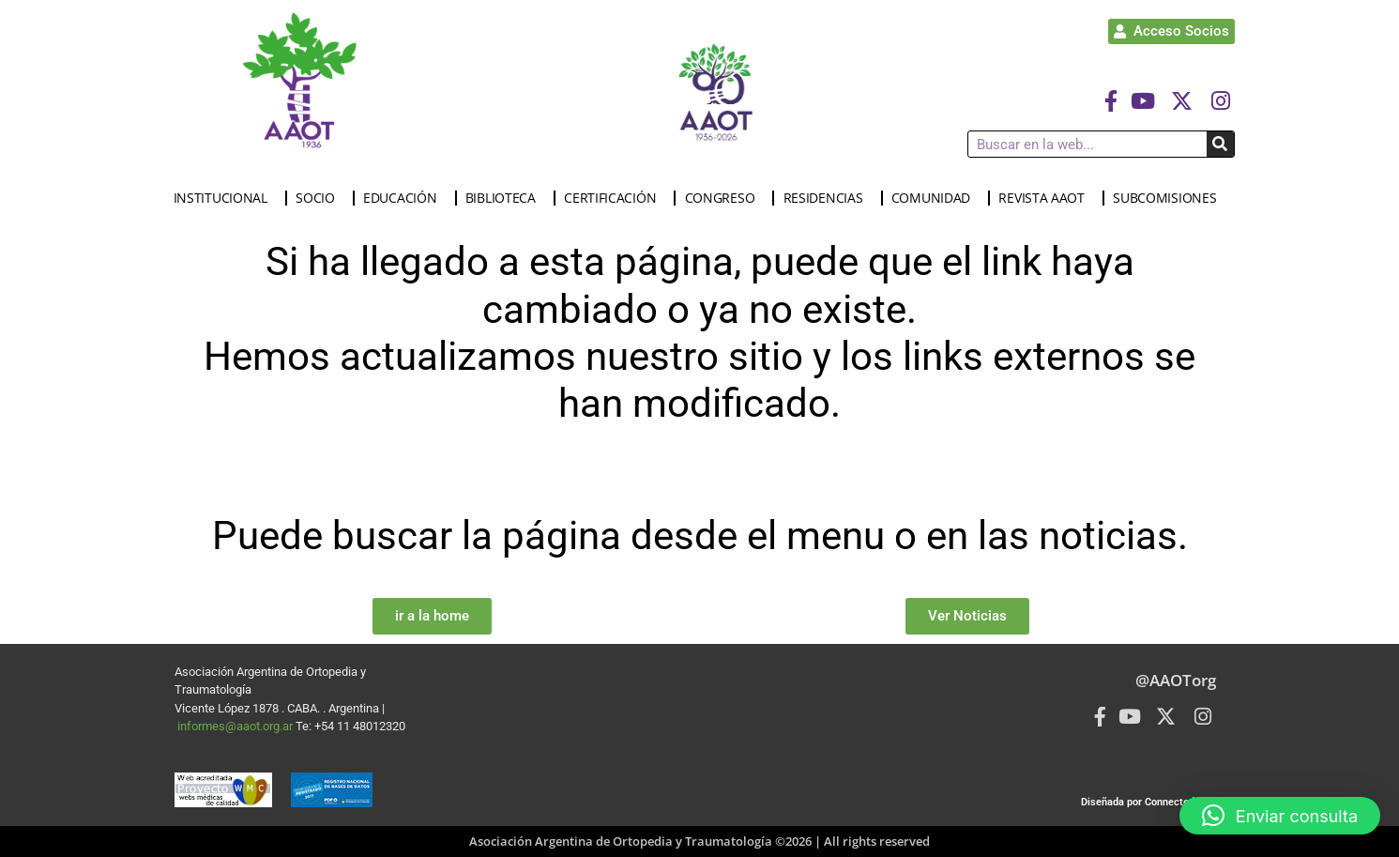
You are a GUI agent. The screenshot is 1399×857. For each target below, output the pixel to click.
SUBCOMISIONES (1169, 198)
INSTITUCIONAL (225, 198)
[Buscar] (1220, 144)
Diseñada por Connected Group (1153, 802)
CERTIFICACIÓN (614, 198)
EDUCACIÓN (404, 198)
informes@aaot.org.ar (236, 726)
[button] (1279, 815)
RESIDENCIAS (828, 198)
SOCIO (320, 198)
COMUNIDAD (935, 198)
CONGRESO (725, 198)
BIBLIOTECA (505, 198)
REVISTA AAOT (1045, 198)
